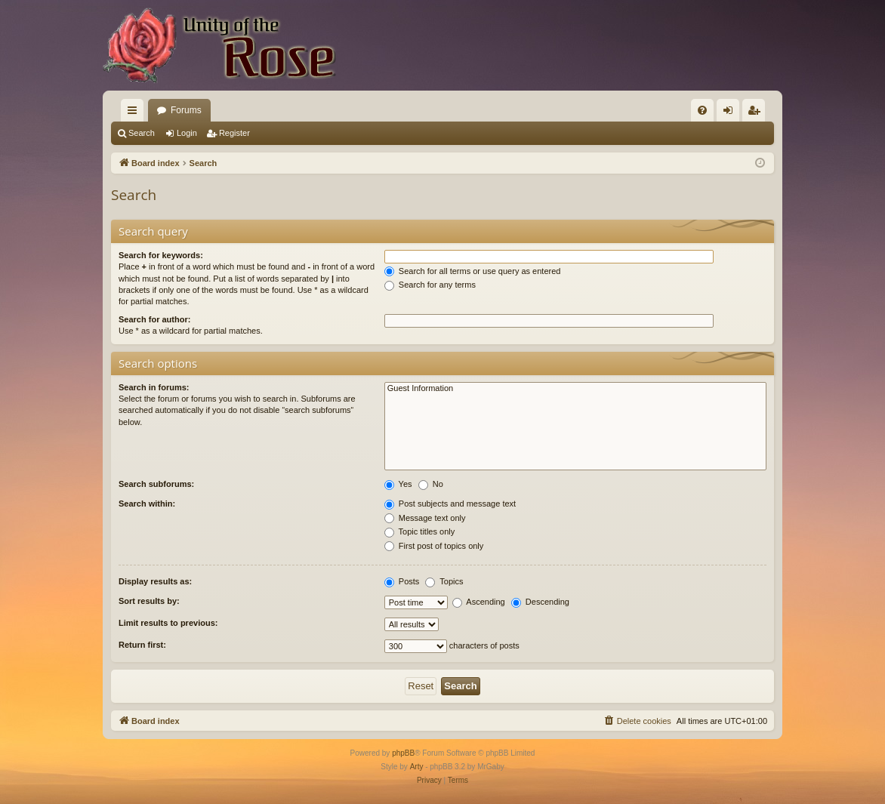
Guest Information (575, 389)
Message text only (425, 517)
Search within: (147, 503)
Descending (540, 601)
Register (234, 132)
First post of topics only (434, 545)
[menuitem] (702, 110)
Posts (402, 581)
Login (187, 132)
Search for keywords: (161, 255)
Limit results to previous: (168, 622)
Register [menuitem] (757, 113)
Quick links (135, 113)
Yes (398, 483)
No (430, 483)
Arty (417, 766)
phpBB (403, 753)
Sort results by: (149, 600)
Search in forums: (154, 387)
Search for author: (154, 319)
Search (141, 132)
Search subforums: (156, 483)
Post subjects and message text (450, 503)
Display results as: (155, 581)
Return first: (142, 644)
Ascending (478, 601)
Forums (186, 110)
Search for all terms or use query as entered (472, 271)
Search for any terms (430, 284)
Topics (444, 581)
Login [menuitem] (731, 113)
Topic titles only (419, 531)
